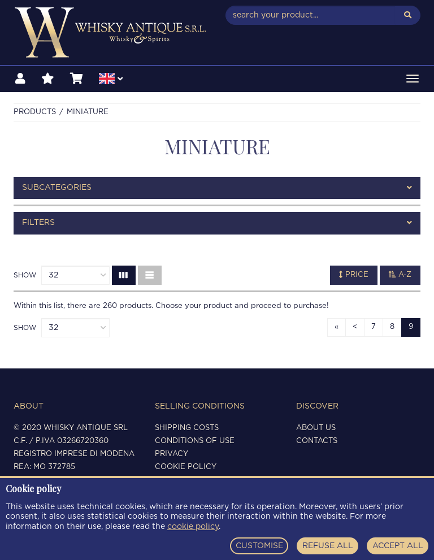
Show (25, 275)
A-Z (400, 275)
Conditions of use (195, 441)
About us (316, 428)
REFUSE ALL (327, 546)
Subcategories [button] (217, 188)
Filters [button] (217, 223)
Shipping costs (187, 428)
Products (35, 112)
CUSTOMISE (259, 546)
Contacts (316, 441)
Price (353, 275)
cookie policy (193, 527)
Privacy (171, 454)
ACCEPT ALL (397, 546)
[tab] (217, 188)
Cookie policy (185, 467)
